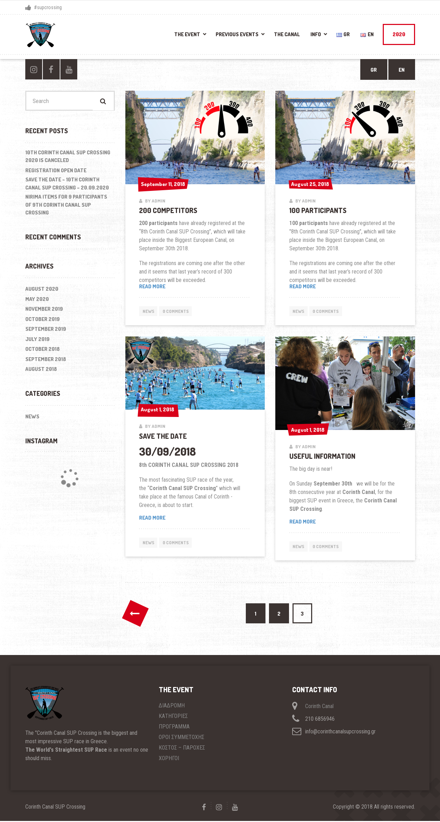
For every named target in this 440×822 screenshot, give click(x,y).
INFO (315, 34)
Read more (170, 287)
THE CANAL (287, 34)
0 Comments (178, 311)
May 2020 (37, 300)
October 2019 (42, 320)
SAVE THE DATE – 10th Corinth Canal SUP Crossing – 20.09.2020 (67, 184)
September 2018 (45, 360)
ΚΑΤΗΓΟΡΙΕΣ (173, 717)
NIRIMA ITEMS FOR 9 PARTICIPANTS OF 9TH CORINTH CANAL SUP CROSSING (66, 205)
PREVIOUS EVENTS (237, 34)
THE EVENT (187, 34)
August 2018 (41, 370)
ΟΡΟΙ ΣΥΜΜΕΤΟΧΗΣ (181, 738)
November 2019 (44, 310)
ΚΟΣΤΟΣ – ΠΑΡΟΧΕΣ (182, 748)
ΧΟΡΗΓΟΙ (169, 759)
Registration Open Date (55, 171)
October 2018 (42, 350)
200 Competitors (168, 210)
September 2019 (45, 330)
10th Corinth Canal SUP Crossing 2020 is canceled (67, 157)
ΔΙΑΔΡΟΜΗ (172, 706)
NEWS (149, 311)
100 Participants (318, 210)
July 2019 (37, 340)
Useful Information (322, 456)
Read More (302, 286)
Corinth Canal (319, 707)
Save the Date (163, 436)
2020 (399, 34)
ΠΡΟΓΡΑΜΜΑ (174, 727)
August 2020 (41, 290)
